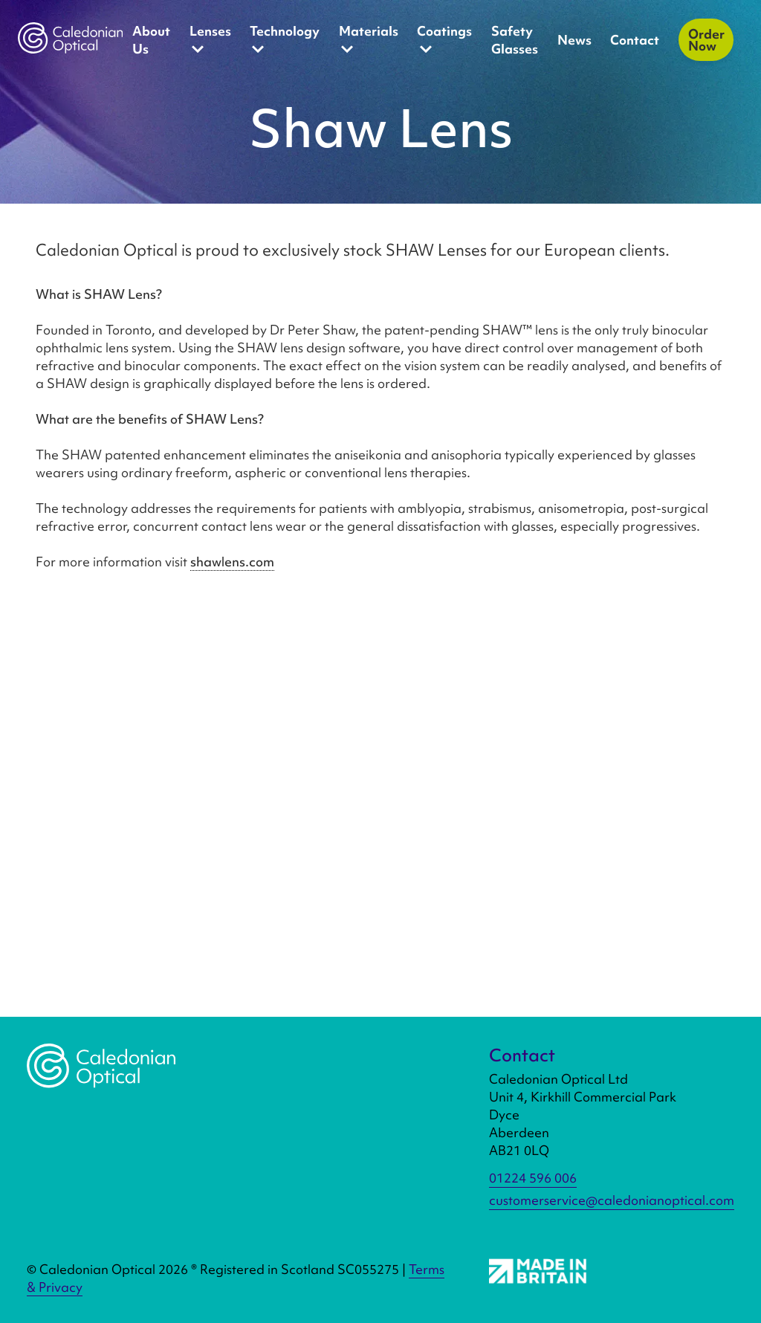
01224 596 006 (533, 1177)
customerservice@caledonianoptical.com (611, 1200)
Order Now (706, 39)
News (574, 39)
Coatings (444, 40)
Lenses (210, 40)
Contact (634, 39)
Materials (368, 40)
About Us (151, 39)
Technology (285, 40)
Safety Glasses (514, 39)
